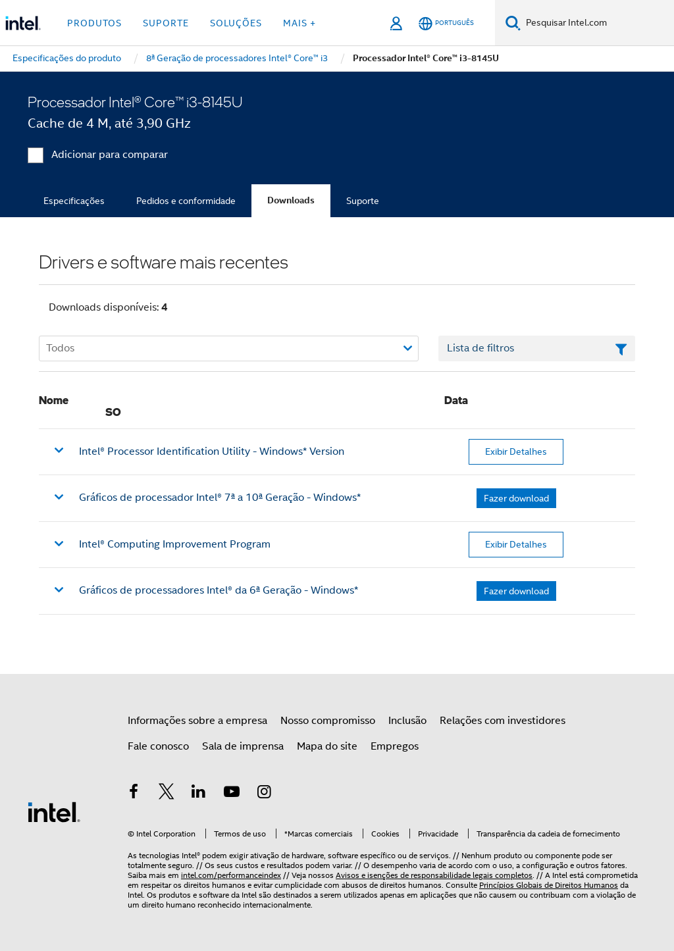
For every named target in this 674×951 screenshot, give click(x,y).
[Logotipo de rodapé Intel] (54, 811)
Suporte (362, 201)
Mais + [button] (299, 23)
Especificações (74, 201)
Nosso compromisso (327, 720)
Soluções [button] (236, 23)
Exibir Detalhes (516, 451)
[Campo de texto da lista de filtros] (536, 349)
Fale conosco (158, 746)
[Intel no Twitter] (166, 794)
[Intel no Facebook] (133, 794)
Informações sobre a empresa (197, 720)
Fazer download (516, 498)
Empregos (395, 746)
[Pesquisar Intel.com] (597, 23)
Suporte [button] (166, 23)
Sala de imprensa (243, 746)
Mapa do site (327, 746)
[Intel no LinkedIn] (199, 794)
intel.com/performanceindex (231, 875)
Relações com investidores (502, 720)
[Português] (446, 23)
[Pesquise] (513, 22)
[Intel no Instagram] (264, 794)
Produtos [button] (94, 23)
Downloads (291, 200)
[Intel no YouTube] (231, 794)
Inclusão (407, 720)
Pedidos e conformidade (186, 201)
